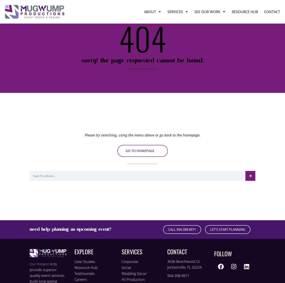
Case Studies (84, 261)
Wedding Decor (134, 273)
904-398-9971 (178, 275)
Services (177, 12)
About (153, 12)
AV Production (133, 279)
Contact (272, 11)
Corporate (130, 261)
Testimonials (84, 273)
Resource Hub (245, 11)
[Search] (250, 176)
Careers (80, 279)
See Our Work (210, 12)
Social (126, 267)
